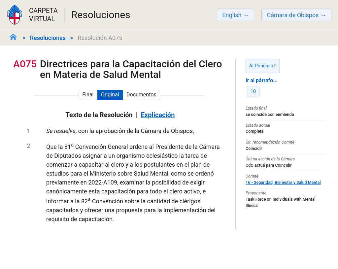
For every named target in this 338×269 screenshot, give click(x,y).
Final (87, 94)
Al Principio (262, 66)
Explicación (158, 115)
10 (253, 91)
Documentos (141, 94)
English (231, 15)
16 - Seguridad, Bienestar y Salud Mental (283, 182)
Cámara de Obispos (293, 15)
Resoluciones (48, 37)
